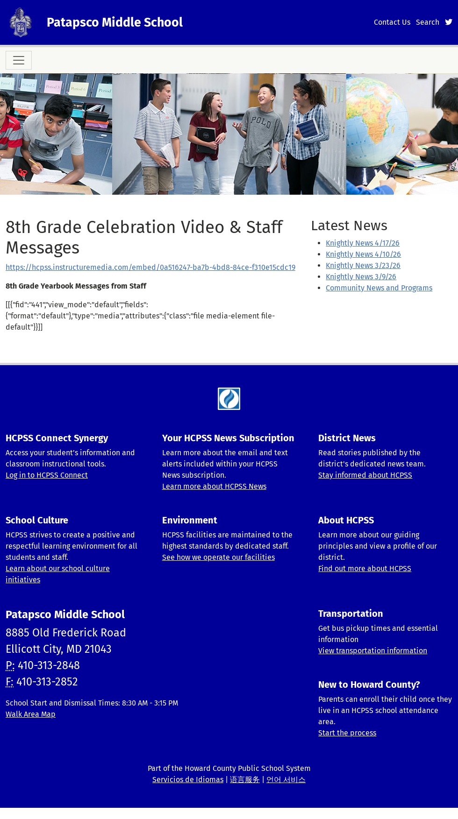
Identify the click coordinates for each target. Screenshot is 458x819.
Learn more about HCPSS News (214, 486)
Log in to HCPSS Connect (47, 475)
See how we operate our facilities (218, 557)
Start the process (347, 732)
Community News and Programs (379, 287)
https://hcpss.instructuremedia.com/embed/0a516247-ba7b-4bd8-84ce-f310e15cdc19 (150, 267)
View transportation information (372, 650)
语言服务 (245, 779)
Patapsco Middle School (115, 22)
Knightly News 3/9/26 (361, 276)
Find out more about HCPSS (364, 568)
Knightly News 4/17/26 (363, 243)
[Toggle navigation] (19, 60)
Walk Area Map (31, 714)
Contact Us (392, 22)
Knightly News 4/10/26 (363, 254)
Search (427, 22)
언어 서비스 (286, 779)
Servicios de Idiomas (187, 779)
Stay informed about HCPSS (365, 475)
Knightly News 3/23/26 (363, 265)
